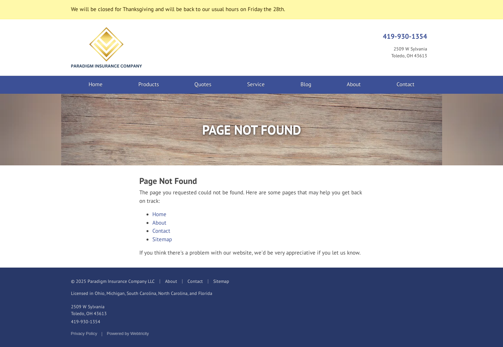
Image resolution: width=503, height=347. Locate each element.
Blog (305, 84)
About (354, 84)
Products (148, 84)
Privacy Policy (84, 333)
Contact (405, 84)
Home (96, 84)
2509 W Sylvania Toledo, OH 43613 (89, 310)
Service (256, 84)
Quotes (202, 84)
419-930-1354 (405, 36)
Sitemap (162, 239)
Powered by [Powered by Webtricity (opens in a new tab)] (128, 333)
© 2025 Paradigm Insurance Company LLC (113, 281)
